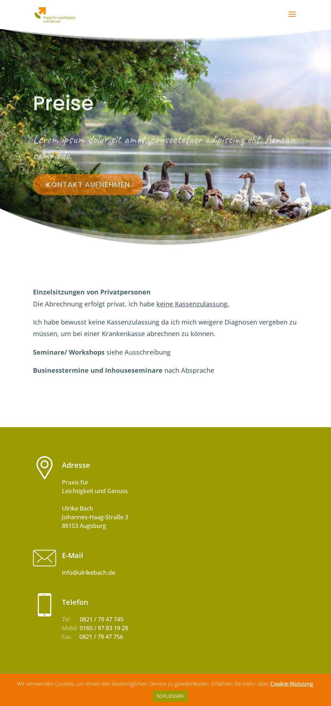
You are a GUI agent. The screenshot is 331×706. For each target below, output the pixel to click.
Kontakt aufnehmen (88, 184)
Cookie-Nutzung (291, 683)
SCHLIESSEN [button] (170, 696)
